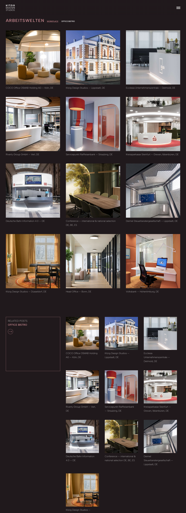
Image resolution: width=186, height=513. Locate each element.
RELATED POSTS (17, 326)
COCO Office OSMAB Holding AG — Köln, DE (29, 87)
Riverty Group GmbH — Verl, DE (22, 154)
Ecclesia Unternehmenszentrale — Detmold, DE (150, 87)
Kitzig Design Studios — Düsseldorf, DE (26, 291)
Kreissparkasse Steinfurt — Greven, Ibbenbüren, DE (152, 154)
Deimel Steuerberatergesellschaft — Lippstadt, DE (152, 221)
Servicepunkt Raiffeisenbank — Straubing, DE (89, 154)
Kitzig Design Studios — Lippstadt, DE (85, 87)
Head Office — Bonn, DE (78, 291)
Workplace (52, 21)
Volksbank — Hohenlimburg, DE (142, 291)
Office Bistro (68, 21)
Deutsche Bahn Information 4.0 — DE (25, 221)
